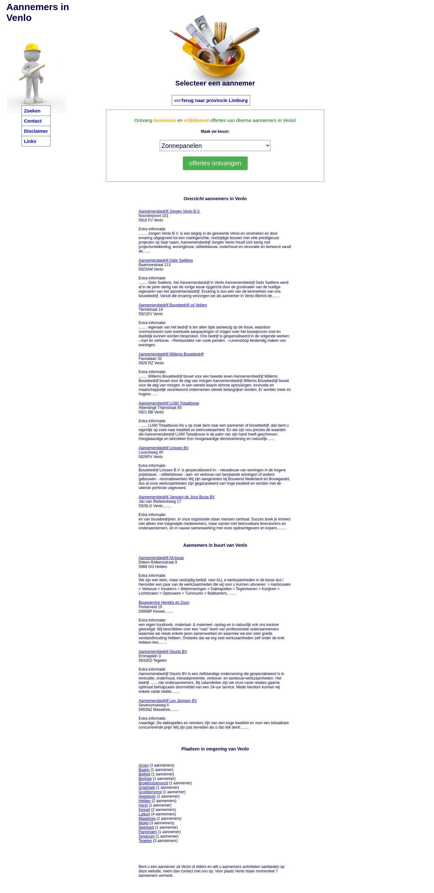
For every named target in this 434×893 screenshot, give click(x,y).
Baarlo (144, 770)
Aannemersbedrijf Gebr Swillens (166, 260)
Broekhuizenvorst (153, 783)
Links (30, 141)
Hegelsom (147, 796)
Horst (143, 805)
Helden (145, 801)
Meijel (143, 823)
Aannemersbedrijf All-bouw (161, 558)
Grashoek (147, 787)
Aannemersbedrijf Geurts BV (163, 651)
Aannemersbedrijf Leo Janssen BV (168, 700)
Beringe (145, 778)
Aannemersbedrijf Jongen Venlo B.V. (169, 211)
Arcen (143, 765)
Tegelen (145, 841)
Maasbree (147, 818)
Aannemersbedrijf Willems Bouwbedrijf (171, 354)
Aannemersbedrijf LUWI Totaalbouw (169, 403)
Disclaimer (36, 131)
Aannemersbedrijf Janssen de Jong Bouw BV (177, 497)
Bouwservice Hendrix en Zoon (164, 602)
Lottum (144, 814)
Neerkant (146, 827)
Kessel (144, 809)
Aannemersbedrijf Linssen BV (164, 448)
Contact (33, 121)
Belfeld (144, 774)
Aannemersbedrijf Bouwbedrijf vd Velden (173, 305)
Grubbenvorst (150, 792)
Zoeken (32, 110)
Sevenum (147, 836)
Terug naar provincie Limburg (214, 100)
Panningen (148, 832)
